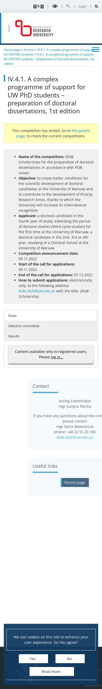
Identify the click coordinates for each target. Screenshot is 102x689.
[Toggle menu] (95, 49)
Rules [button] (12, 315)
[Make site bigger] (35, 6)
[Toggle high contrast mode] (55, 6)
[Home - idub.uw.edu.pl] (34, 28)
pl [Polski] (68, 6)
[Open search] (94, 6)
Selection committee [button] (23, 326)
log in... (57, 356)
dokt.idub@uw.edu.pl (37, 290)
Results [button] (13, 336)
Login (82, 6)
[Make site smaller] (42, 6)
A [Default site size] (38, 6)
